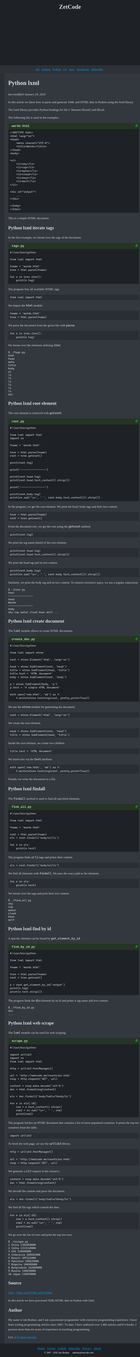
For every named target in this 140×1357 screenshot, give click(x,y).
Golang (46, 69)
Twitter (51, 1348)
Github (62, 1348)
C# (65, 69)
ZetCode (70, 7)
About (97, 1348)
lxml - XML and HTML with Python (30, 1292)
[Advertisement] (70, 39)
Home (41, 1348)
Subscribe (97, 69)
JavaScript (83, 69)
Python (57, 69)
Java (71, 69)
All (37, 69)
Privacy (86, 1348)
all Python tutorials (25, 1337)
